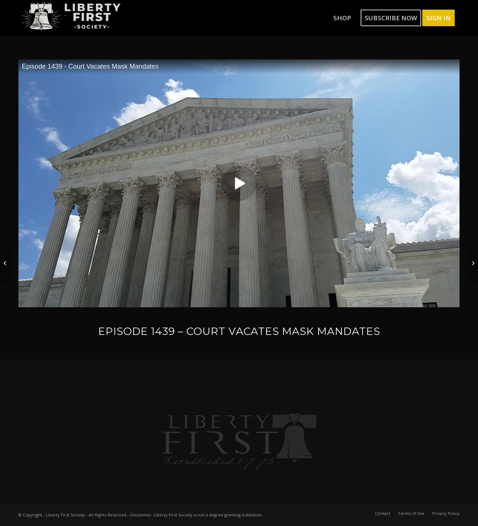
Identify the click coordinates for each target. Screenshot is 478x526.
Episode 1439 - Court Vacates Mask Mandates (90, 66)
